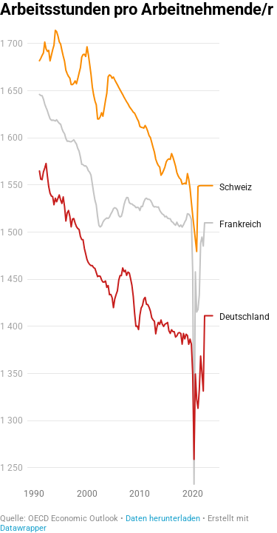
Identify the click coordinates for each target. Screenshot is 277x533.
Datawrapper (23, 528)
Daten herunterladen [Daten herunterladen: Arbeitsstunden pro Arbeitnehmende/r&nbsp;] (163, 518)
